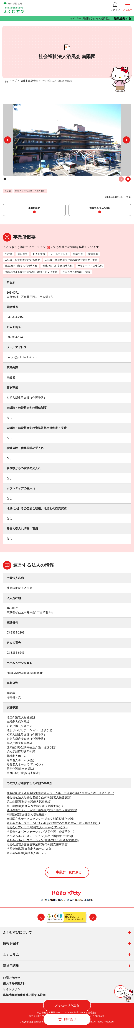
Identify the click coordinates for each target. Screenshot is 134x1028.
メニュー (127, 9)
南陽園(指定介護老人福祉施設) (26, 814)
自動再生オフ (128, 179)
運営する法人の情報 (99, 208)
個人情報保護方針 (14, 983)
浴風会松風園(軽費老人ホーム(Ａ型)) (30, 848)
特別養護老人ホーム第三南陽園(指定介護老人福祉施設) (42, 810)
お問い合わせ (11, 977)
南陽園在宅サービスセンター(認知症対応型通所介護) (40, 818)
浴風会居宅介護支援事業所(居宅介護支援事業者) (38, 844)
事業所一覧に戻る (69, 872)
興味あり (70, 1019)
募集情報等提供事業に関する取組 (24, 994)
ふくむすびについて (68, 933)
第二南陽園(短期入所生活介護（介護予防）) (35, 805)
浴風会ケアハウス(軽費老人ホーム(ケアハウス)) (37, 827)
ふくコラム (68, 955)
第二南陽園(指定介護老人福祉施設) (29, 801)
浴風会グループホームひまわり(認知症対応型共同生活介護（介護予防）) (53, 823)
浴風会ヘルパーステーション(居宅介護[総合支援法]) (40, 835)
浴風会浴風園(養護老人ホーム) (26, 853)
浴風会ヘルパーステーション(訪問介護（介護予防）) (40, 831)
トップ (13, 80)
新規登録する (122, 18)
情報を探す (68, 944)
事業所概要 (34, 208)
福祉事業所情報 (29, 80)
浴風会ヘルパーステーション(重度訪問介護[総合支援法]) (43, 840)
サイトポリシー (13, 989)
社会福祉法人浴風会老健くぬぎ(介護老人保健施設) (39, 797)
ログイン (115, 9)
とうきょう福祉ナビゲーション (28, 246)
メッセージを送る (67, 1005)
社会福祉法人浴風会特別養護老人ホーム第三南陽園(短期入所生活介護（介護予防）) (60, 793)
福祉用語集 (68, 966)
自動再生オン (121, 179)
